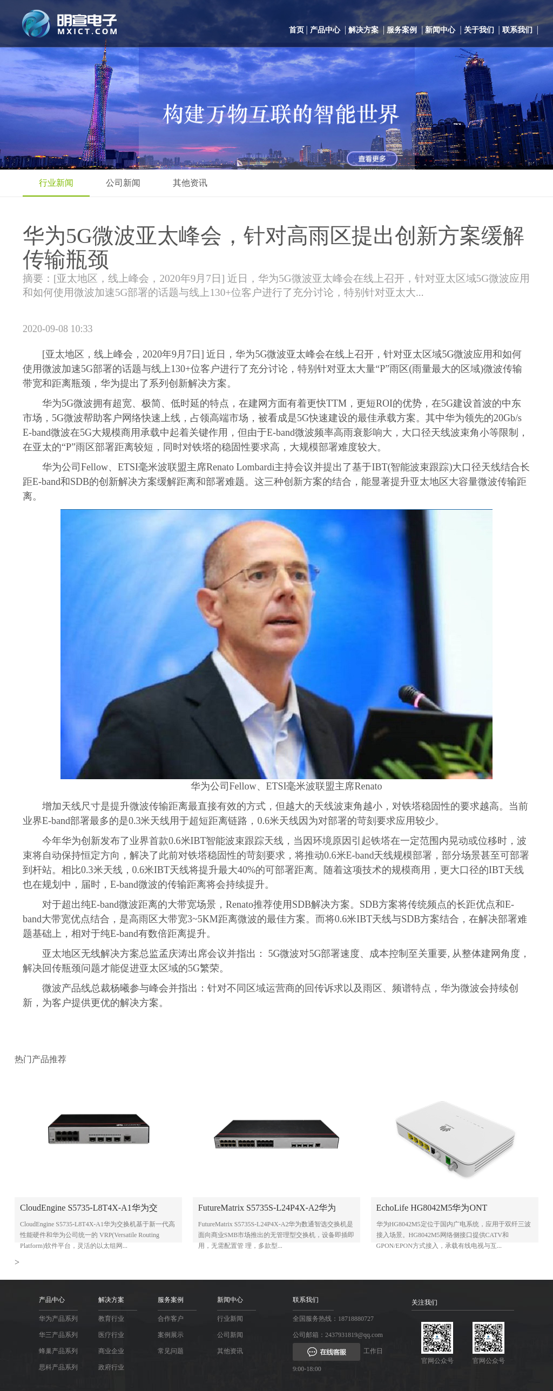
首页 (296, 30)
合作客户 (171, 1318)
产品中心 (325, 30)
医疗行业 (111, 1335)
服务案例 (402, 30)
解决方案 (363, 30)
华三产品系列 (58, 1335)
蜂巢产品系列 (58, 1351)
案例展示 (171, 1335)
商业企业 (111, 1351)
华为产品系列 (58, 1318)
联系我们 (517, 30)
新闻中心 (440, 30)
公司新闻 (123, 182)
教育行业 (111, 1318)
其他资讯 (190, 182)
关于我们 (479, 30)
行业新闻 (56, 182)
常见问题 (171, 1351)
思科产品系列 (58, 1367)
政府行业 (111, 1367)
